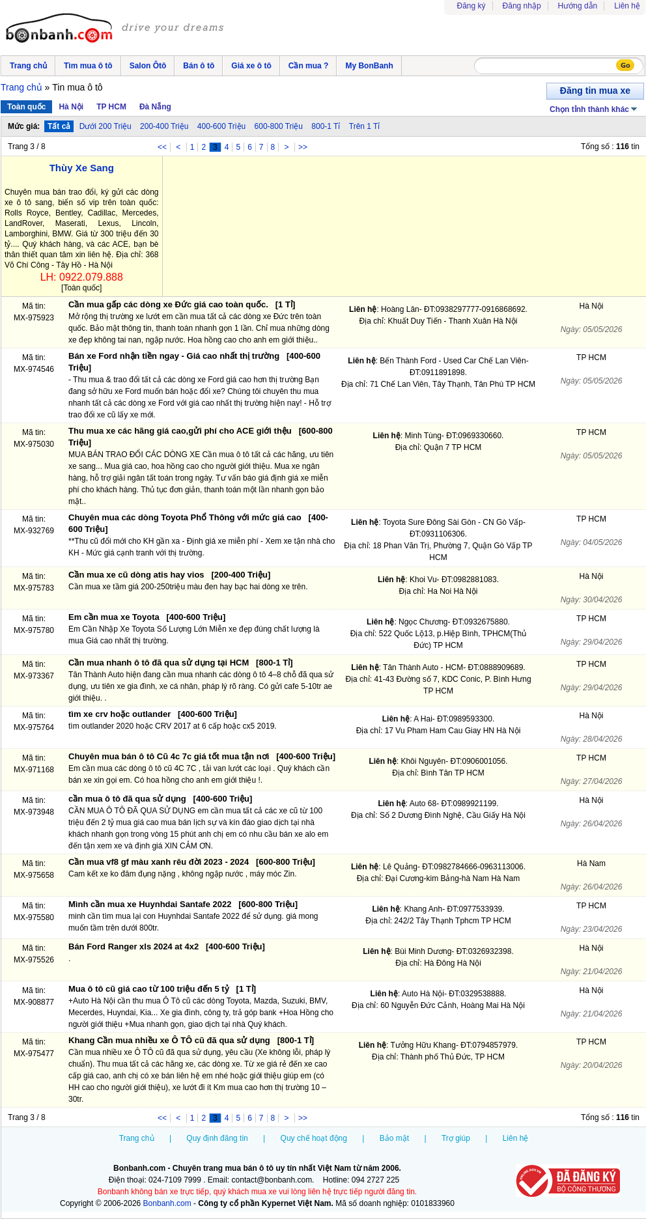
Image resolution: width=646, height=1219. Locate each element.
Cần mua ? (308, 65)
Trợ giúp (456, 1138)
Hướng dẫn (578, 5)
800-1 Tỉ (325, 126)
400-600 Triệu (221, 126)
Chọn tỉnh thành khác (594, 108)
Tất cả (59, 126)
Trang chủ (28, 65)
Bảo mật (394, 1138)
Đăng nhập (522, 5)
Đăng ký (471, 5)
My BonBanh (369, 65)
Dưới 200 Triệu (105, 126)
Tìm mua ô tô (88, 65)
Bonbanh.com (167, 1203)
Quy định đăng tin (216, 1138)
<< (162, 147)
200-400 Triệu (164, 126)
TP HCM (111, 106)
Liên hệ (627, 5)
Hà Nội (71, 106)
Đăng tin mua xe (595, 90)
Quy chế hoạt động (314, 1138)
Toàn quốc (26, 106)
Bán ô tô (198, 65)
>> (302, 147)
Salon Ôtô (148, 65)
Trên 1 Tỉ (364, 126)
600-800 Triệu (279, 126)
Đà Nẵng (155, 106)
